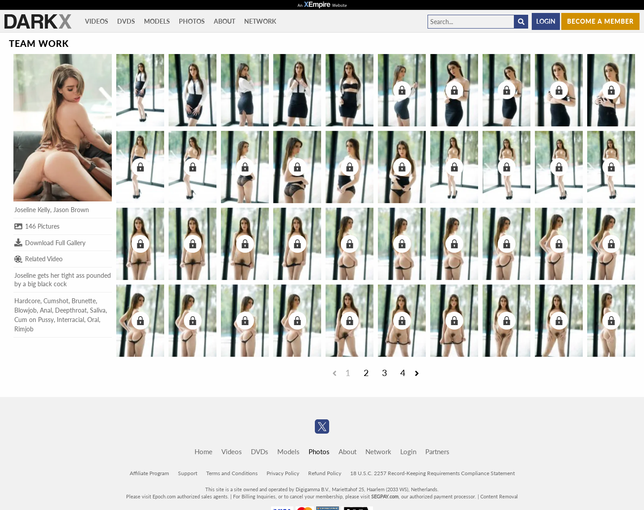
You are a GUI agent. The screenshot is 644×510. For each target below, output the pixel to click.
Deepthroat (71, 310)
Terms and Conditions (232, 473)
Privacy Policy (283, 473)
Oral (93, 319)
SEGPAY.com (384, 496)
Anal (46, 310)
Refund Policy (324, 473)
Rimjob (24, 329)
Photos (192, 21)
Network (260, 21)
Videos (96, 21)
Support (187, 473)
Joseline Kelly (32, 209)
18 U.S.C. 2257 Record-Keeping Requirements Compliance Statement (432, 473)
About (224, 21)
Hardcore (27, 301)
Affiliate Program (149, 473)
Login (545, 21)
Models (157, 21)
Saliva (98, 310)
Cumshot (55, 301)
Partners (437, 451)
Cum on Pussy (34, 319)
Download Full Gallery (49, 242)
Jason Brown (71, 209)
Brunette (84, 301)
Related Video (38, 259)
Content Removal (499, 496)
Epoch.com (164, 496)
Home (203, 451)
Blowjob (25, 310)
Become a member (600, 21)
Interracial (70, 319)
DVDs (126, 21)
